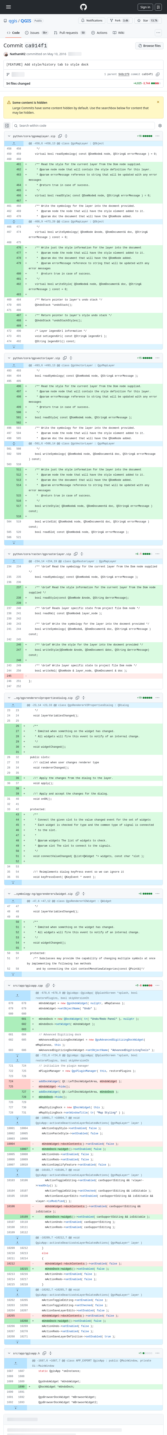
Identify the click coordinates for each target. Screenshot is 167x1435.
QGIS (26, 21)
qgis (13, 21)
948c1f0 (124, 74)
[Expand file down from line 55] (13, 882)
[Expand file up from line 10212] (17, 1243)
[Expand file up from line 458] (13, 143)
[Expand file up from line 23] (13, 705)
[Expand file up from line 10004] (17, 1123)
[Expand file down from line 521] (13, 542)
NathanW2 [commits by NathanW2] (17, 54)
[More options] (157, 136)
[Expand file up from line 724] (17, 1060)
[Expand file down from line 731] (17, 1118)
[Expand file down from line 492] (13, 346)
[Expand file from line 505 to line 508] (13, 443)
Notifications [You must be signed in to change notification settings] (91, 20)
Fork (120, 20)
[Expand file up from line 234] (13, 561)
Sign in (145, 7)
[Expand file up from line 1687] (15, 1363)
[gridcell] (83, 143)
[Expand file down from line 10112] (17, 1237)
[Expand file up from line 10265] (17, 1295)
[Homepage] (83, 7)
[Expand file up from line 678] (17, 995)
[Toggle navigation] (8, 7)
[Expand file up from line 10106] (17, 1175)
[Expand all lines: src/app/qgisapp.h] (50, 1353)
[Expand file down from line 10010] (17, 1170)
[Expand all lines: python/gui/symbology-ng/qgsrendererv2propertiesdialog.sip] (83, 698)
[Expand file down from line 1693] (15, 1407)
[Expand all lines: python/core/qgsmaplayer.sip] (66, 136)
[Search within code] (81, 125)
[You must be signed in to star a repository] (148, 21)
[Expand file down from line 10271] (17, 1342)
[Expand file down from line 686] (17, 1055)
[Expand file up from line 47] (13, 901)
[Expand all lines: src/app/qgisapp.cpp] (54, 985)
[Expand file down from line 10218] (17, 1289)
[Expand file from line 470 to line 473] (13, 221)
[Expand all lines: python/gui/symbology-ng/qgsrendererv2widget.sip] (83, 894)
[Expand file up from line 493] (13, 365)
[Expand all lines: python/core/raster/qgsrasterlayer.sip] (82, 554)
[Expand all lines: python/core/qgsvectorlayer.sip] (71, 358)
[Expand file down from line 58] (13, 974)
